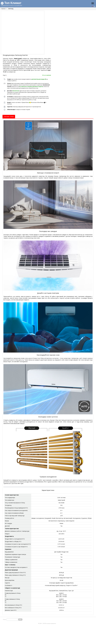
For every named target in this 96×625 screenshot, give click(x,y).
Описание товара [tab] (9, 116)
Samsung (10, 8)
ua (94, 6)
